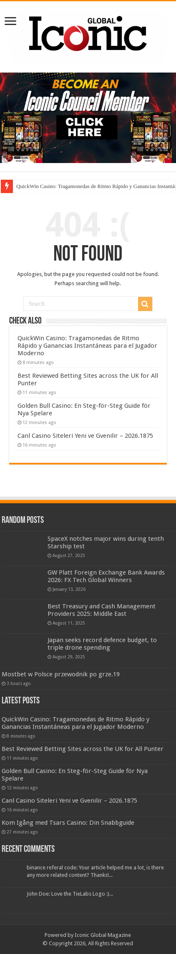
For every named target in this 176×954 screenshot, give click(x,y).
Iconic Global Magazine (103, 935)
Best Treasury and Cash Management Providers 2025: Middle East (102, 610)
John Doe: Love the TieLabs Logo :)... (70, 894)
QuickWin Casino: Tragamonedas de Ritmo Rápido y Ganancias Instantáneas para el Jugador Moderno (87, 345)
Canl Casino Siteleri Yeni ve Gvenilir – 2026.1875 (85, 435)
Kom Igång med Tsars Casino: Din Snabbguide (68, 822)
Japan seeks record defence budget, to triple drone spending (102, 643)
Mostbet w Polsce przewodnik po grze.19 (61, 674)
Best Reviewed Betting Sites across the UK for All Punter (82, 749)
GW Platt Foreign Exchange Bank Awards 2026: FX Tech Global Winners (106, 576)
